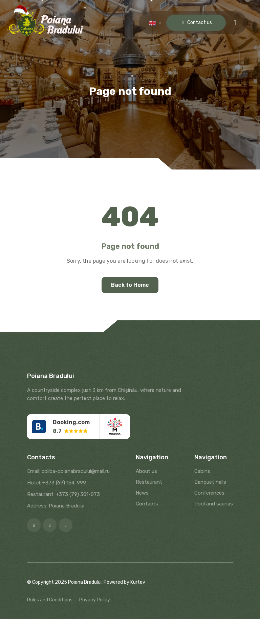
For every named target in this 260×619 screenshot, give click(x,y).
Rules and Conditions (49, 600)
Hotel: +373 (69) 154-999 (56, 483)
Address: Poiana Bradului (55, 506)
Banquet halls (210, 482)
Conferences (209, 493)
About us (146, 471)
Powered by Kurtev (124, 582)
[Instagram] (50, 525)
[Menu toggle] (235, 22)
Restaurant (149, 482)
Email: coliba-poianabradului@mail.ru (68, 471)
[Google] (65, 525)
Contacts (147, 504)
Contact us (196, 22)
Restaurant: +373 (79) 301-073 (63, 494)
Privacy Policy (94, 600)
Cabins (202, 471)
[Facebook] (34, 525)
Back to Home (130, 285)
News (142, 493)
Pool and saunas (213, 504)
